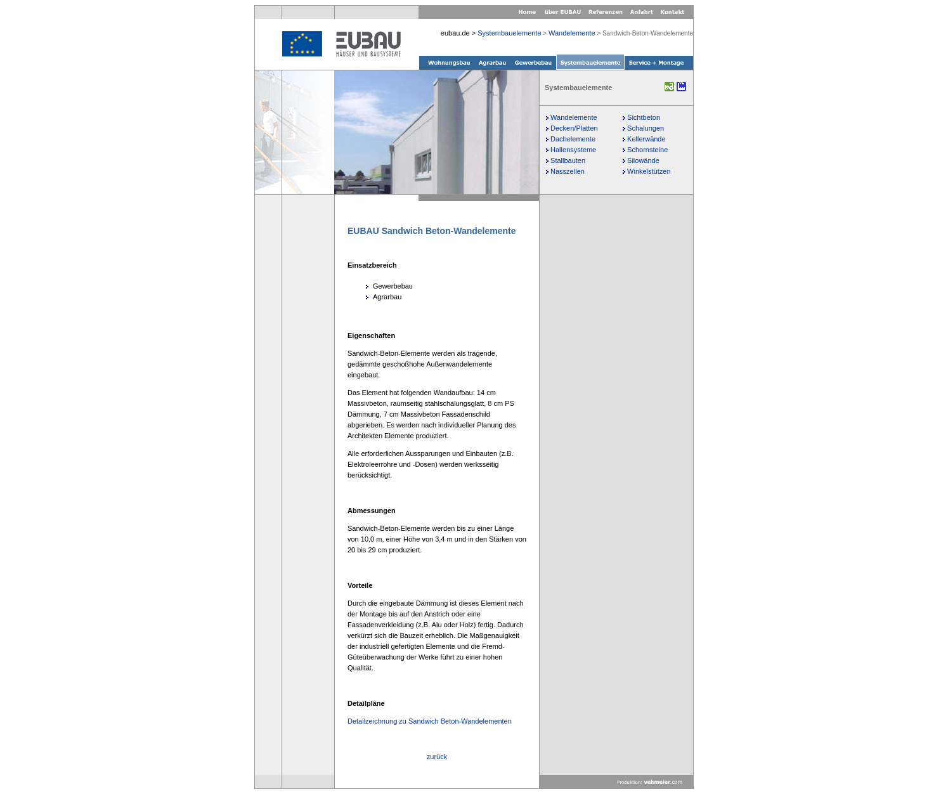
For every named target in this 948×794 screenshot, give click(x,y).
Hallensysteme (573, 149)
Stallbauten (567, 160)
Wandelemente (572, 33)
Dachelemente (572, 139)
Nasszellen (567, 171)
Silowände (643, 160)
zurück (437, 756)
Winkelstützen (648, 171)
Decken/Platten (574, 128)
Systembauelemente (509, 33)
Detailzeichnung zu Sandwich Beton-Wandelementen (429, 721)
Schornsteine (647, 149)
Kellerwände (646, 139)
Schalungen (645, 128)
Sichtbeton (643, 117)
